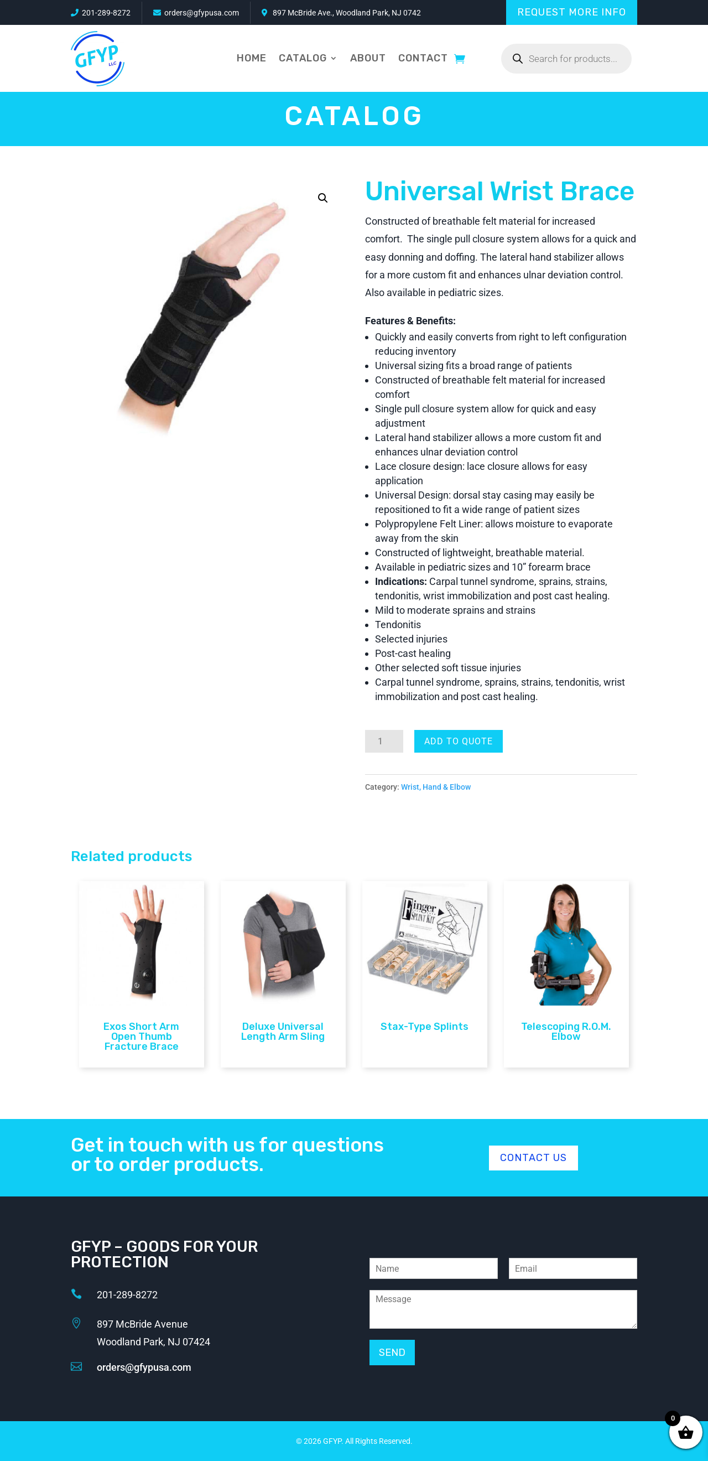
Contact (423, 58)
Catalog (303, 58)
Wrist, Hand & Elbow (436, 787)
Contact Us (533, 1158)
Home (252, 58)
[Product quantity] (384, 741)
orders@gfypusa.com (201, 12)
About (368, 58)
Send (392, 1352)
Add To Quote (458, 741)
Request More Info (571, 12)
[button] (323, 198)
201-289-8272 (106, 12)
